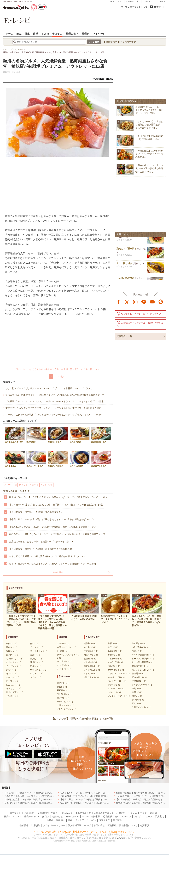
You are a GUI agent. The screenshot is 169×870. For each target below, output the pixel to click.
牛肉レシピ (11, 643)
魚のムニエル (15, 459)
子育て (113, 1)
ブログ (143, 813)
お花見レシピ (63, 698)
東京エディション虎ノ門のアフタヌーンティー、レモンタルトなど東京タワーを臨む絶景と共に (53, 408)
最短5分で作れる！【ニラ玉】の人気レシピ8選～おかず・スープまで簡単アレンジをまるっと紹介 (58, 497)
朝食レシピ (137, 696)
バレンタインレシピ (66, 709)
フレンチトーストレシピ (119, 696)
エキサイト (159, 7)
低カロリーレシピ (140, 677)
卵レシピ (34, 643)
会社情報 (24, 825)
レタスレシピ (63, 651)
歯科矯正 (60, 820)
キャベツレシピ (13, 666)
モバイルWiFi (72, 816)
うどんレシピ (90, 673)
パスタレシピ (114, 666)
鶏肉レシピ (11, 651)
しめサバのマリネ (125, 279)
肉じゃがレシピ (91, 655)
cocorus (85, 816)
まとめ (45, 33)
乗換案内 (159, 816)
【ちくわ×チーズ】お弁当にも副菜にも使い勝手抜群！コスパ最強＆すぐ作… (149, 124)
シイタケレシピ (64, 669)
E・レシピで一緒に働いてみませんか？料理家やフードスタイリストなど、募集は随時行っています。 (84, 831)
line (143, 301)
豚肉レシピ (11, 647)
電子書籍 (117, 820)
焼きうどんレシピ (92, 677)
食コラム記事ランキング (16, 491)
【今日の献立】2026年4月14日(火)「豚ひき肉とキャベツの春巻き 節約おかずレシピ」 (52, 519)
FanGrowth (67, 813)
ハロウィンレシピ (65, 701)
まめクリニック (83, 813)
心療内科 (120, 813)
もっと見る (58, 572)
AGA (93, 820)
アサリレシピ (63, 643)
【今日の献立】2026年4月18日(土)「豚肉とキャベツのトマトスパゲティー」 (98, 799)
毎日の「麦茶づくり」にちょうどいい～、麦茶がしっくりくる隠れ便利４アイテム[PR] (52, 563)
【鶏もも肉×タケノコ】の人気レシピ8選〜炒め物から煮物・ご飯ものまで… (149, 168)
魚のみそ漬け (80, 435)
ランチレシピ (138, 699)
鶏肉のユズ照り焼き (126, 249)
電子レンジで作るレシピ (143, 670)
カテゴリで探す (128, 42)
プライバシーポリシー (54, 825)
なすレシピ (11, 673)
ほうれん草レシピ (14, 692)
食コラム (57, 33)
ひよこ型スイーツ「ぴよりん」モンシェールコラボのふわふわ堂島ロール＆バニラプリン (50, 388)
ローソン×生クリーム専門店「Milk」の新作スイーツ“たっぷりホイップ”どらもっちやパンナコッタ (54, 414)
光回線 (45, 816)
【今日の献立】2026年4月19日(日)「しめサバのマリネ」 (32, 799)
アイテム (132, 813)
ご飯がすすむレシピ (141, 707)
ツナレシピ (35, 677)
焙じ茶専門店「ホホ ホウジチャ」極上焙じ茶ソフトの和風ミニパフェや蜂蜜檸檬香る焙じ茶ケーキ (54, 395)
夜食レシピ (137, 703)
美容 (70, 820)
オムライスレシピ (116, 662)
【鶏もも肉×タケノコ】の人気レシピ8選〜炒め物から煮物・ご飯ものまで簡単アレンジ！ (53, 527)
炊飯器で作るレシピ (141, 666)
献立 (19, 33)
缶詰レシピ (137, 651)
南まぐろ (23, 484)
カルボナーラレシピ (117, 677)
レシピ (137, 816)
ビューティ (130, 1)
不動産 (50, 820)
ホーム (9, 33)
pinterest (160, 301)
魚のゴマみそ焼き (101, 459)
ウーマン (126, 816)
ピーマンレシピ (13, 681)
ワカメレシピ (36, 673)
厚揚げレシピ (36, 658)
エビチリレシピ (115, 658)
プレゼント (147, 1)
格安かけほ (57, 816)
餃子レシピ (113, 647)
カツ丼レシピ (90, 647)
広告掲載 (112, 825)
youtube (152, 301)
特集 (27, 33)
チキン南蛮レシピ (92, 670)
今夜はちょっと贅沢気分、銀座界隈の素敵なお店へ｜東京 (33, 802)
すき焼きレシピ (91, 662)
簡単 (35, 33)
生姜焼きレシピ (91, 651)
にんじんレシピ (13, 684)
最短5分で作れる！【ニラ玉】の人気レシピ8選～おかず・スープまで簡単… (149, 110)
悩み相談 (95, 816)
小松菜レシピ (12, 696)
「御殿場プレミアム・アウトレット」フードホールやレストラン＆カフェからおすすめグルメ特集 (54, 401)
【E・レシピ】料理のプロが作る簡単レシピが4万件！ (84, 718)
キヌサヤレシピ (64, 661)
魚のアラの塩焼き (58, 459)
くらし (121, 1)
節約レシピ (137, 688)
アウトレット (46, 484)
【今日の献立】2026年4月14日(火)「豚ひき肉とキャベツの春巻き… (149, 153)
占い (139, 1)
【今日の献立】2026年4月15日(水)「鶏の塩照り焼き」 (36, 512)
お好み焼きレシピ (92, 666)
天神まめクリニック (104, 813)
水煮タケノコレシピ (66, 647)
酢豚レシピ (113, 643)
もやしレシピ (12, 677)
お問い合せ (99, 825)
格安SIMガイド (31, 816)
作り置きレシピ (139, 643)
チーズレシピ (36, 647)
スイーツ (8, 484)
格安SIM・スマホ (12, 816)
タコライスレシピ (116, 688)
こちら (120, 837)
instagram (135, 301)
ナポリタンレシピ (116, 670)
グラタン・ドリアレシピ (119, 673)
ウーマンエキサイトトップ (134, 7)
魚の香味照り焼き (101, 435)
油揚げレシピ (36, 662)
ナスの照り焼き (124, 264)
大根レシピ (11, 670)
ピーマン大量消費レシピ (143, 658)
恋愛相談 (107, 816)
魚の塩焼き (36, 435)
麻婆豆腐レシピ (115, 651)
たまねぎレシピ (13, 662)
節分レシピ (62, 687)
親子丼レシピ (90, 643)
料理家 (85, 33)
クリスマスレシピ (65, 705)
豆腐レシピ (35, 655)
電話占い (153, 813)
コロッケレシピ (115, 692)
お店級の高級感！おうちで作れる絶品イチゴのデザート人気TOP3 (42, 541)
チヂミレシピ (114, 684)
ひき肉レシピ (12, 655)
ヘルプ (87, 825)
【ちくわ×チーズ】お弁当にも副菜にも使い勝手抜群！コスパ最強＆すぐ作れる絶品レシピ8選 (56, 504)
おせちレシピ (63, 683)
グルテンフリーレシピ (142, 684)
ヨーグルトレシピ (38, 651)
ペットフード (81, 820)
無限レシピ (137, 692)
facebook (118, 301)
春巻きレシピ (114, 655)
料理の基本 (72, 33)
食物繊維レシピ (139, 681)
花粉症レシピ (63, 690)
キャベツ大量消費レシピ (143, 655)
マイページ (99, 33)
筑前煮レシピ (90, 658)
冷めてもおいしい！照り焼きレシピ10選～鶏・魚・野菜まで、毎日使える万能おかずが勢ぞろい (108, 793)
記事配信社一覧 (124, 336)
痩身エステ (104, 820)
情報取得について (128, 825)
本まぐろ (34, 484)
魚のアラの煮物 (80, 459)
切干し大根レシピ (38, 670)
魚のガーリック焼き (36, 459)
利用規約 (35, 825)
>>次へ (61, 376)
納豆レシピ (35, 666)
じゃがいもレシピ (14, 658)
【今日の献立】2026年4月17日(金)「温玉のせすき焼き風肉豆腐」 (41, 549)
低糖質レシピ (138, 673)
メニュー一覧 (159, 1)
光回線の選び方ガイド (48, 813)
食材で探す (111, 42)
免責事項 (144, 825)
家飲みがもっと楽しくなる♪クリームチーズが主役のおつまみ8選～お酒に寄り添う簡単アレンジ (57, 534)
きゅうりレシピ (13, 688)
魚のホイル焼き (58, 435)
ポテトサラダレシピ (117, 681)
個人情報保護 (74, 825)
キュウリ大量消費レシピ (143, 662)
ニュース (147, 816)
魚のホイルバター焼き (15, 435)
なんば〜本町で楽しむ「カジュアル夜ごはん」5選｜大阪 (88, 802)
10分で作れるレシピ (141, 647)
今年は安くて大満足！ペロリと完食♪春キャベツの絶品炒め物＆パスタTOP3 (47, 556)
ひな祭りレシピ (64, 694)
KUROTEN (29, 813)
